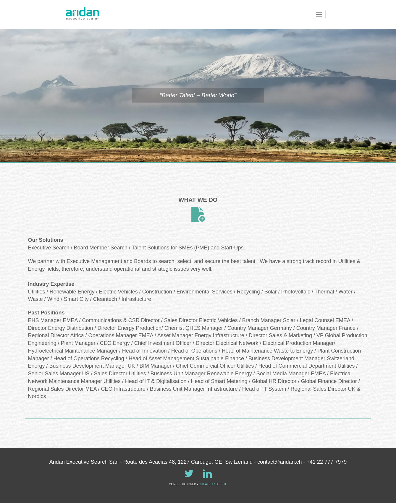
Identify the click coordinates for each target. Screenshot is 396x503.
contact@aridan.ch (279, 462)
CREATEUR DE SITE (213, 484)
